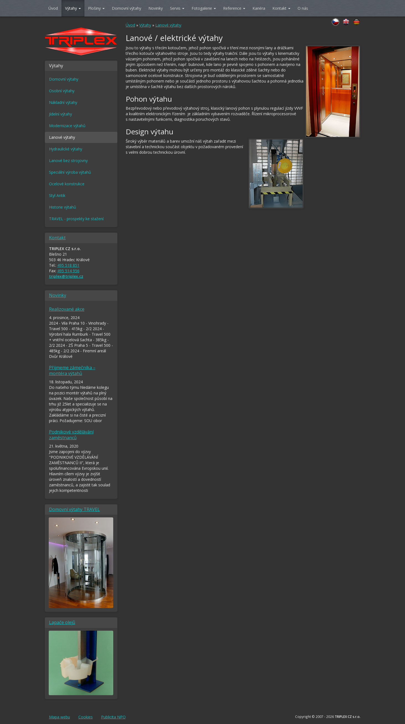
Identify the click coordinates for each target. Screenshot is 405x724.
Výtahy (73, 8)
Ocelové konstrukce (66, 183)
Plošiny (96, 8)
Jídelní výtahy (60, 114)
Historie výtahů (62, 207)
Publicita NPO (113, 717)
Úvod (53, 8)
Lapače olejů (62, 622)
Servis (177, 8)
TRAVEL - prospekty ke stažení (76, 218)
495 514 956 (68, 270)
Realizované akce (66, 309)
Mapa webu (59, 717)
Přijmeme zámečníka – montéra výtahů (72, 370)
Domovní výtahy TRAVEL (74, 509)
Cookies (85, 717)
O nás (303, 8)
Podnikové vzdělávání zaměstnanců (71, 435)
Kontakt (281, 8)
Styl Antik (57, 195)
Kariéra (258, 8)
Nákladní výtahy (63, 102)
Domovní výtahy (126, 8)
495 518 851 (68, 265)
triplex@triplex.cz (66, 276)
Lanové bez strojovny (68, 160)
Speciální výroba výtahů (70, 172)
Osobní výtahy (61, 90)
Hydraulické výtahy (65, 149)
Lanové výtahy (168, 25)
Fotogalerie (204, 8)
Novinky (155, 8)
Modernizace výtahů (67, 125)
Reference (234, 8)
